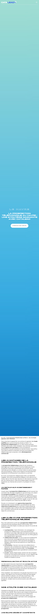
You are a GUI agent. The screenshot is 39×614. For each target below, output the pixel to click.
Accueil (3, 437)
